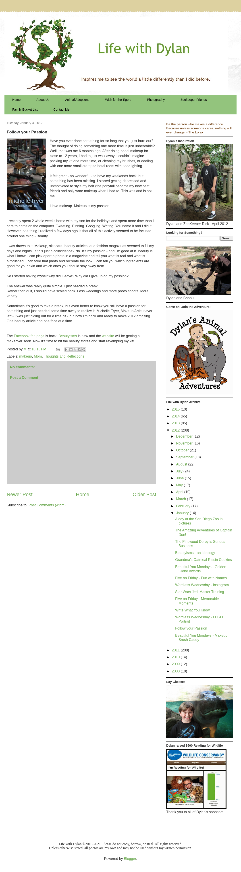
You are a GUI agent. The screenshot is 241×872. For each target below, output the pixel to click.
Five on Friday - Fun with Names (201, 578)
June (180, 478)
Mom (38, 356)
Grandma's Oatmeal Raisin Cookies (203, 560)
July (179, 471)
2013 (176, 423)
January (183, 513)
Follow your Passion (191, 628)
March (181, 499)
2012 (176, 430)
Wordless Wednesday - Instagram (202, 585)
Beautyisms (67, 336)
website (108, 336)
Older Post (144, 494)
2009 (176, 664)
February (183, 506)
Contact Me (62, 109)
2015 (176, 409)
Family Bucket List (25, 109)
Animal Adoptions (77, 99)
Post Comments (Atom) (47, 505)
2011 (176, 650)
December (184, 436)
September (185, 457)
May (180, 485)
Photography (156, 99)
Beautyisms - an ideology (195, 553)
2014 (176, 416)
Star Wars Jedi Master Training (199, 592)
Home (16, 99)
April (180, 492)
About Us (42, 99)
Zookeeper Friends (194, 99)
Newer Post (20, 494)
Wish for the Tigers (118, 99)
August (182, 464)
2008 (176, 671)
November (184, 443)
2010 (176, 657)
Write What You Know (192, 610)
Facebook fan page (29, 336)
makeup (25, 356)
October (183, 450)
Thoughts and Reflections (64, 356)
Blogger (130, 859)
